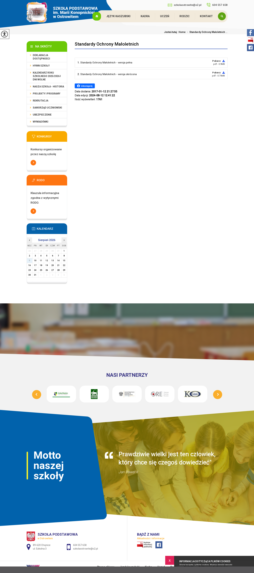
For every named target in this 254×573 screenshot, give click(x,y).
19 (47, 265)
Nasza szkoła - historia (48, 86)
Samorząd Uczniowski (47, 107)
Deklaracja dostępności (41, 57)
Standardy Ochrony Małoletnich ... (206, 32)
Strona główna (97, 16)
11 (41, 260)
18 (41, 265)
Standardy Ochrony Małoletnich (107, 44)
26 (47, 270)
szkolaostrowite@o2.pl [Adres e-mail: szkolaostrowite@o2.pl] (85, 548)
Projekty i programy (46, 93)
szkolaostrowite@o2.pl (184, 5)
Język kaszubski (118, 16)
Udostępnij (84, 86)
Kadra (145, 16)
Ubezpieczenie (42, 114)
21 (58, 265)
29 (64, 270)
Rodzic (184, 16)
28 (58, 270)
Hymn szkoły (41, 65)
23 (29, 270)
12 (47, 260)
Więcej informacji (33, 162)
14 (58, 260)
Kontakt (206, 16)
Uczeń (164, 16)
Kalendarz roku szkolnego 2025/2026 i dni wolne (47, 76)
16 (29, 265)
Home (182, 32)
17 (35, 265)
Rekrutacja (40, 100)
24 (35, 270)
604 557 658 (217, 5)
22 (64, 265)
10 (35, 260)
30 (29, 275)
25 (41, 270)
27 (52, 270)
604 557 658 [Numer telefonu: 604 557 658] (80, 545)
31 (35, 275)
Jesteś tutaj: (171, 32)
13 (52, 260)
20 (52, 265)
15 (64, 260)
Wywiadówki (40, 121)
